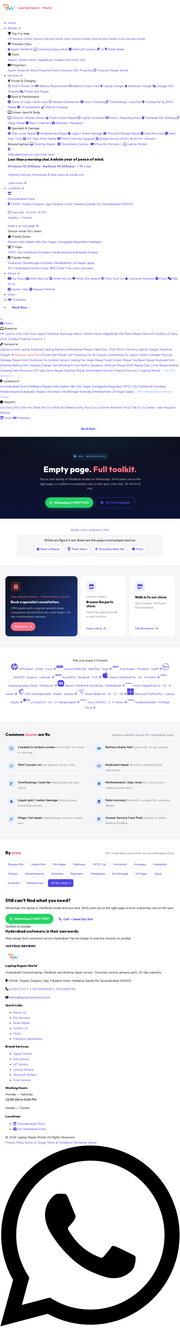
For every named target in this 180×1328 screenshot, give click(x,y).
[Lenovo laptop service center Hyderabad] (84, 669)
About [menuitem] (14, 273)
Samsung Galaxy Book (50, 49)
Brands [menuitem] (14, 28)
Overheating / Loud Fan (123, 102)
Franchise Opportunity (27, 1039)
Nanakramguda (62, 252)
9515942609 (42, 989)
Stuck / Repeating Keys (123, 118)
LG (100, 49)
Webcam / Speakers (67, 123)
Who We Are (37, 279)
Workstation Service (73, 144)
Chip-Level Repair (22, 133)
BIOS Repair (134, 365)
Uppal (90, 263)
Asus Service (22, 1080)
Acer (19, 334)
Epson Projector (18, 70)
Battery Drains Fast (84, 86)
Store (6, 418)
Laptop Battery (55, 349)
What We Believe (86, 279)
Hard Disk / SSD (105, 349)
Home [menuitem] (12, 23)
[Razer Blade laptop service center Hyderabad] (102, 694)
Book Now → (90, 429)
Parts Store (77, 549)
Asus (32, 334)
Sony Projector (62, 70)
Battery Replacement (51, 86)
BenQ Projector (40, 70)
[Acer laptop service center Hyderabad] (137, 669)
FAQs (161, 279)
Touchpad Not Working (159, 118)
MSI (82, 60)
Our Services (21, 1018)
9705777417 (19, 989)
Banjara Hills (16, 242)
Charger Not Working (55, 365)
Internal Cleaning (54, 107)
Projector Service (106, 144)
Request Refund (42, 289)
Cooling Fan (151, 102)
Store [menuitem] (11, 294)
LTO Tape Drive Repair (39, 139)
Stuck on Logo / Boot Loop (28, 102)
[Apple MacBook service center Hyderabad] (131, 677)
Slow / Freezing (92, 102)
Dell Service (21, 1059)
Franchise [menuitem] (17, 300)
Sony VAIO (71, 60)
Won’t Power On (21, 86)
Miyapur (92, 252)
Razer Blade (114, 49)
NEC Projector (82, 70)
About (92, 1142)
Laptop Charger (112, 86)
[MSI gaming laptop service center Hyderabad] (47, 694)
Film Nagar (49, 242)
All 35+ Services (143, 139)
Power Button (80, 365)
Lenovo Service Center (48, 39)
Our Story (17, 279)
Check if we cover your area (73, 268)
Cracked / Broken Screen (26, 118)
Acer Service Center (77, 39)
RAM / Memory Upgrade (76, 139)
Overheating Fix (117, 355)
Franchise (21, 418)
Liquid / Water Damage (85, 133)
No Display (99, 355)
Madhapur (95, 242)
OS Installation (28, 107)
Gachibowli (30, 252)
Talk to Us (138, 407)
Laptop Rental (135, 144)
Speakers (97, 365)
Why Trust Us (112, 279)
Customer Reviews (140, 279)
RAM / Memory (126, 349)
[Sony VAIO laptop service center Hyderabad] (104, 702)
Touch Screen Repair (61, 118)
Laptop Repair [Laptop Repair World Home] (26, 8)
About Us (19, 1012)
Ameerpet (15, 263)
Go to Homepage (115, 502)
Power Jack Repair (34, 91)
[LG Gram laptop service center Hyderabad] (51, 702)
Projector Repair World (110, 70)
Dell (26, 334)
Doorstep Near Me (109, 549)
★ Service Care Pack (26, 355)
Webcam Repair (115, 365)
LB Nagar (79, 263)
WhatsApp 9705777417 (69, 503)
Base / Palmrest (38, 123)
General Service (58, 360)
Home (6, 323)
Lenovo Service (23, 1070)
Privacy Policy (14, 1142)
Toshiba (58, 60)
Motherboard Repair (51, 133)
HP (2, 334)
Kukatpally (80, 252)
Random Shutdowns (64, 102)
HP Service (20, 1064)
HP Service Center (20, 39)
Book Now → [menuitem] (21, 307)
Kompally (46, 263)
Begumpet (80, 242)
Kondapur (44, 252)
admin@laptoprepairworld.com (29, 997)
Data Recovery (152, 133)
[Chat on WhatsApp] (90, 1325)
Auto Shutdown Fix (34, 360)
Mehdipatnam (63, 263)
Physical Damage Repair (121, 133)
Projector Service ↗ (32, 339)
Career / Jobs (18, 289)
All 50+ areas (61, 883)
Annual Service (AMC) (112, 139)
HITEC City (15, 252)
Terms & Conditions (60, 1142)
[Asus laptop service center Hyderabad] (78, 677)
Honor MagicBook (41, 60)
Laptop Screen (10, 349)
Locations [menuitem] (16, 188)
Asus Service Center (131, 39)
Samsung (66, 334)
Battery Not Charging (26, 365)
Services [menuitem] (15, 76)
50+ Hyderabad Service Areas (30, 268)
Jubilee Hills (33, 242)
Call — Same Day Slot (76, 919)
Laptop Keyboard (91, 118)
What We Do (60, 279)
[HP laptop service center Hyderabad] (33, 669)
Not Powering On (79, 355)
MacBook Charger (138, 86)
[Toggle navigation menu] (1, 319)
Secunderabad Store (13, 386)
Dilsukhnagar (31, 263)
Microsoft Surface (82, 49)
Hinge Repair (94, 360)
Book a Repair (48, 549)
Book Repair (21, 1023)
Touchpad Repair (143, 360)
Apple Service (22, 1054)
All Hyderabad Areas (29, 1129)
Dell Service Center (104, 39)
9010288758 (65, 989)
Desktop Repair (42, 144)
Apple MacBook (20, 49)
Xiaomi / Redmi (18, 60)
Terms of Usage (35, 1142)
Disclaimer (80, 1142)
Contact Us (20, 1028)
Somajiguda (65, 242)
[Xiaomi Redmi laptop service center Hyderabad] (91, 686)
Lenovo (10, 334)
